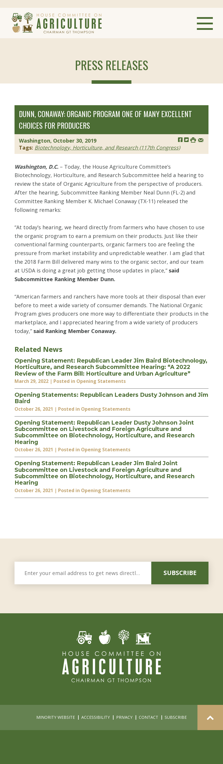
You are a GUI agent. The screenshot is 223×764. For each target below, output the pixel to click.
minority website (55, 717)
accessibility (95, 717)
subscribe (180, 573)
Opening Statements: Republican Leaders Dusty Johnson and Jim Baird (111, 398)
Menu (205, 23)
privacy (124, 717)
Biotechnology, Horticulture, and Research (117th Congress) (107, 147)
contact (148, 717)
